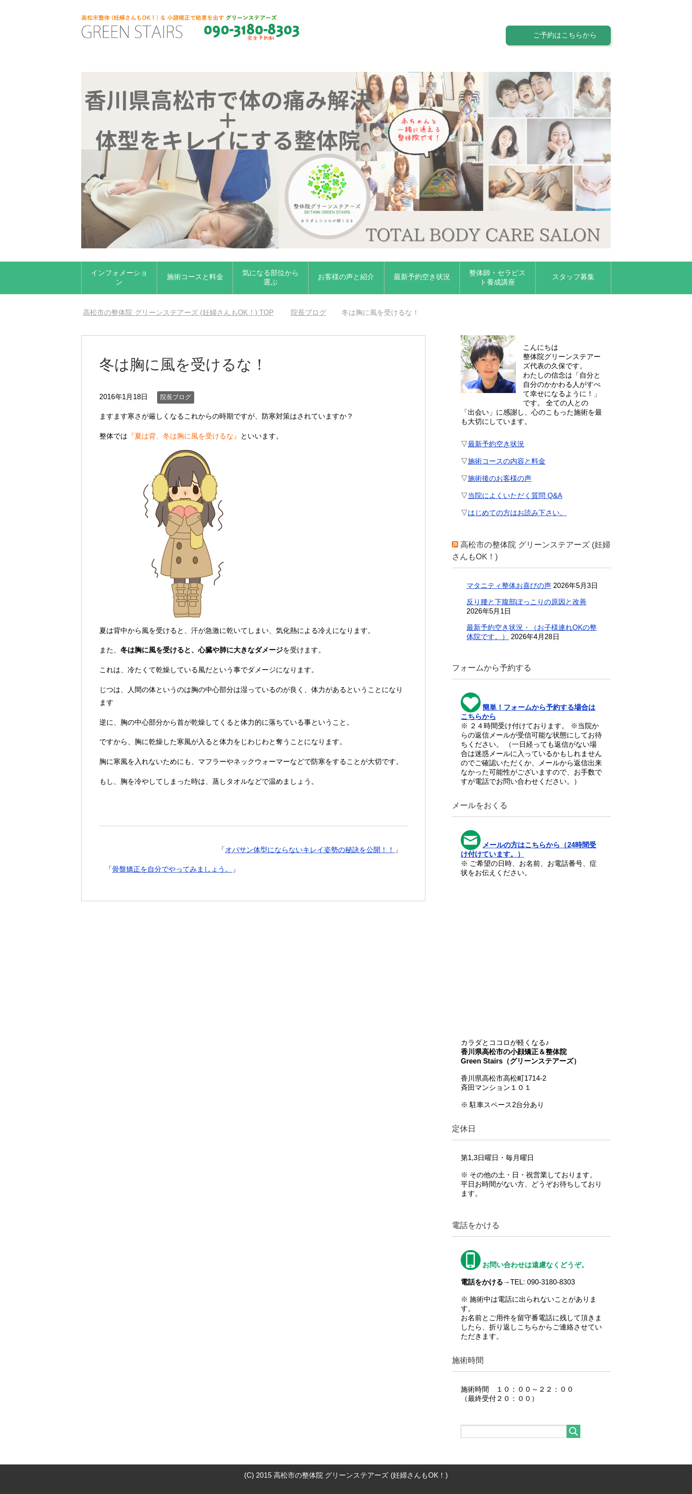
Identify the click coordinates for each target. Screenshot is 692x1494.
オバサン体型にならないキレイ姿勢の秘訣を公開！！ (310, 850)
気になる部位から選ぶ (270, 277)
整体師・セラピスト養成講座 (497, 277)
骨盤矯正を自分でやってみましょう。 (172, 869)
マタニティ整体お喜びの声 (508, 585)
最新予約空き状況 (422, 277)
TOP (178, 312)
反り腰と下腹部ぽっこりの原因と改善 (526, 602)
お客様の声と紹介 (346, 277)
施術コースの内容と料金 (506, 461)
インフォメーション (119, 277)
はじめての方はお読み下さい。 (517, 513)
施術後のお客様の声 (499, 478)
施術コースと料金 (195, 277)
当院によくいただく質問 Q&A (515, 495)
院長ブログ (175, 397)
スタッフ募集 (573, 277)
